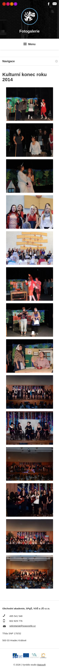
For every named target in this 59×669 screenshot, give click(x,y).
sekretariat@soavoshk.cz (22, 625)
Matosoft (41, 664)
